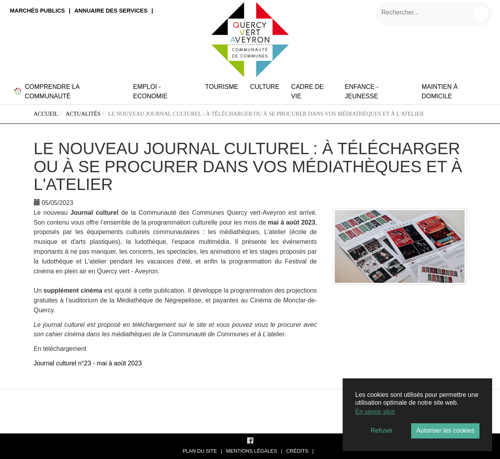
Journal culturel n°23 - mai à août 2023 (88, 363)
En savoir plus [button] (375, 411)
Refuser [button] (382, 430)
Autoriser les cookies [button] (445, 430)
